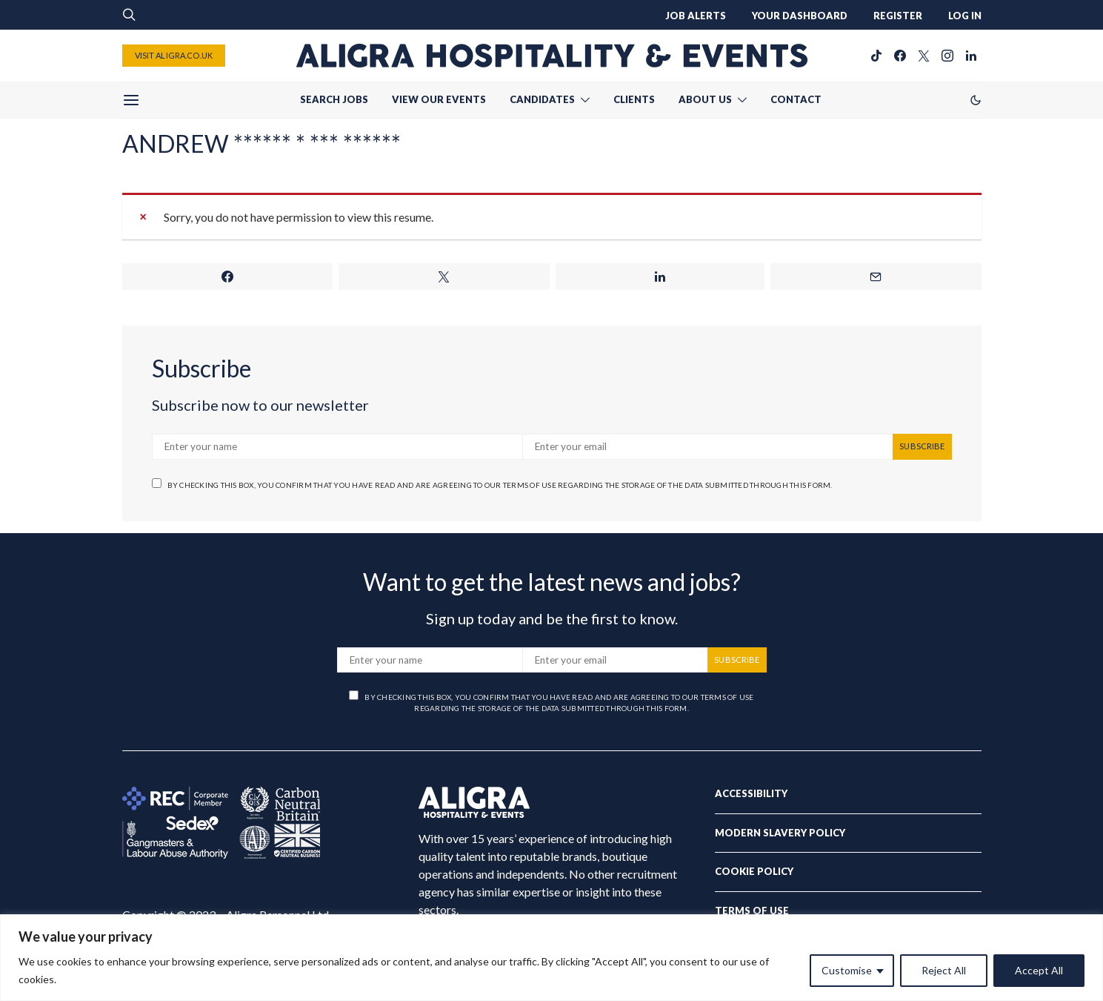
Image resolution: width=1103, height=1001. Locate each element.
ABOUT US (705, 99)
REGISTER (897, 16)
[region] (551, 957)
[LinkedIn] (971, 56)
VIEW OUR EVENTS (439, 99)
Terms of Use (752, 910)
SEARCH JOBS (334, 99)
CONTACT (796, 99)
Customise (847, 970)
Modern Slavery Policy (780, 833)
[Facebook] (900, 56)
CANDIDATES (542, 99)
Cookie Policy (754, 871)
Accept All (1039, 970)
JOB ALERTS (695, 16)
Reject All (944, 970)
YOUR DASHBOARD (799, 16)
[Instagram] (947, 56)
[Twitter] (923, 56)
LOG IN (965, 16)
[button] (976, 100)
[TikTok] (876, 56)
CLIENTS (634, 99)
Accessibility (751, 793)
